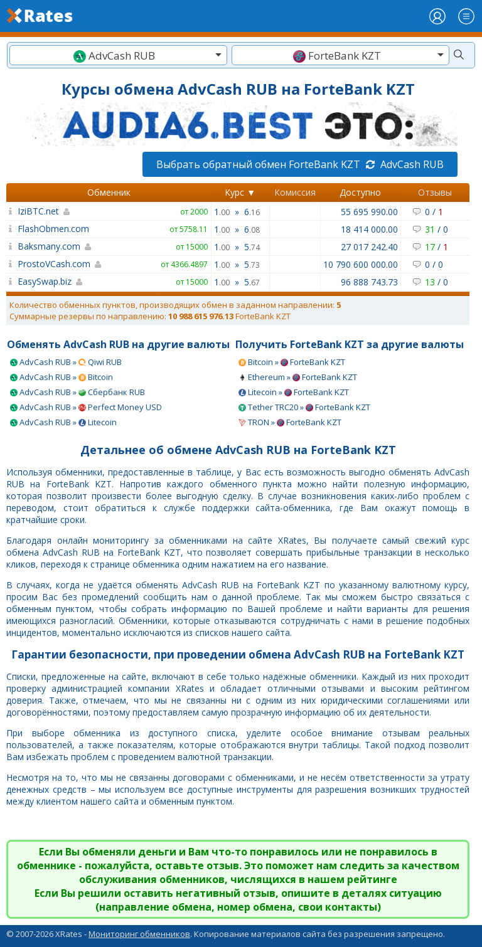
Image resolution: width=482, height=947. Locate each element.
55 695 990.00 (369, 212)
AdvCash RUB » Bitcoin (61, 377)
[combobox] (118, 55)
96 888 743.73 (369, 282)
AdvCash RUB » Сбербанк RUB (77, 392)
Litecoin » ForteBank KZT (293, 392)
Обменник (109, 192)
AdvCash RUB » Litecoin (63, 422)
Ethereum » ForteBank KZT (297, 377)
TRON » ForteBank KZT (289, 422)
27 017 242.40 (369, 247)
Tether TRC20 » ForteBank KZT (304, 407)
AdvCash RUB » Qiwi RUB (66, 362)
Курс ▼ (240, 192)
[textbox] (118, 55)
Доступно (360, 192)
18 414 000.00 (369, 229)
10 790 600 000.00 (360, 264)
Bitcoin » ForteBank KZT (291, 362)
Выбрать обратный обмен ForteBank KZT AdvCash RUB (300, 164)
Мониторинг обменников (139, 933)
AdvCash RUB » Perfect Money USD (86, 407)
